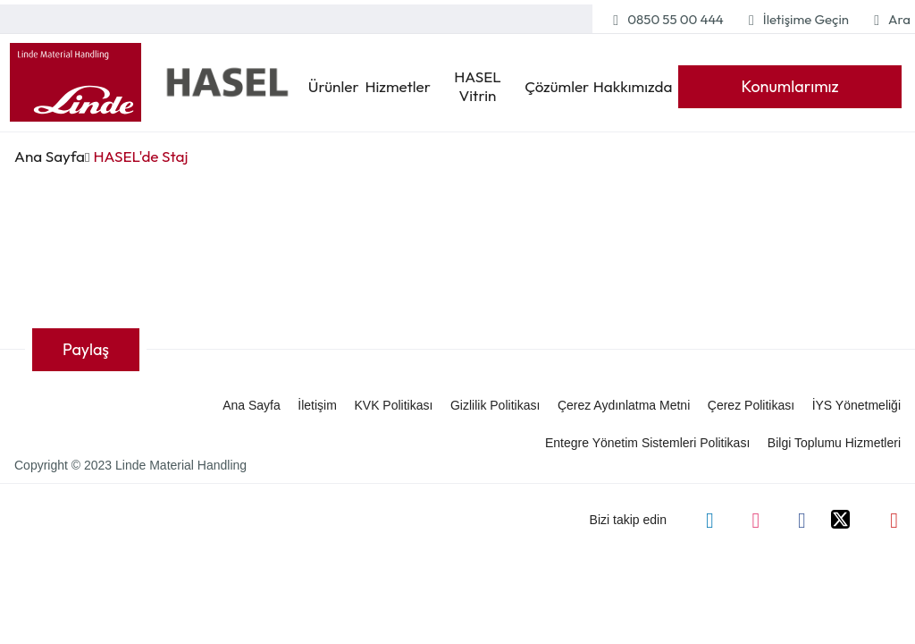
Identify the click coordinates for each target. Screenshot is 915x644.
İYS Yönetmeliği (856, 405)
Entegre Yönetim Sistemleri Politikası (647, 443)
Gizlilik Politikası (495, 405)
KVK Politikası (393, 405)
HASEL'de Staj (136, 156)
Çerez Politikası (751, 405)
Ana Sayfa (49, 156)
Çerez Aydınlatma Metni (624, 405)
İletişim (317, 405)
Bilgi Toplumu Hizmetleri (834, 443)
